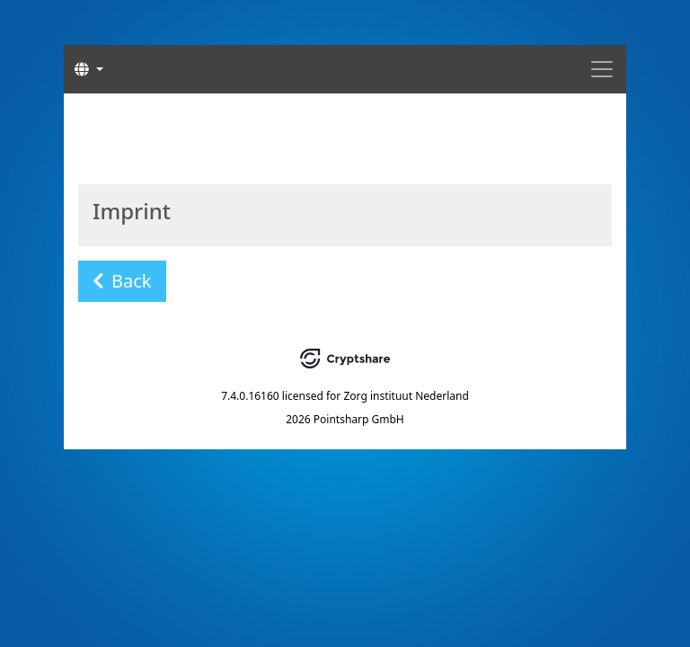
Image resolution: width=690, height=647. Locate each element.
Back (122, 281)
